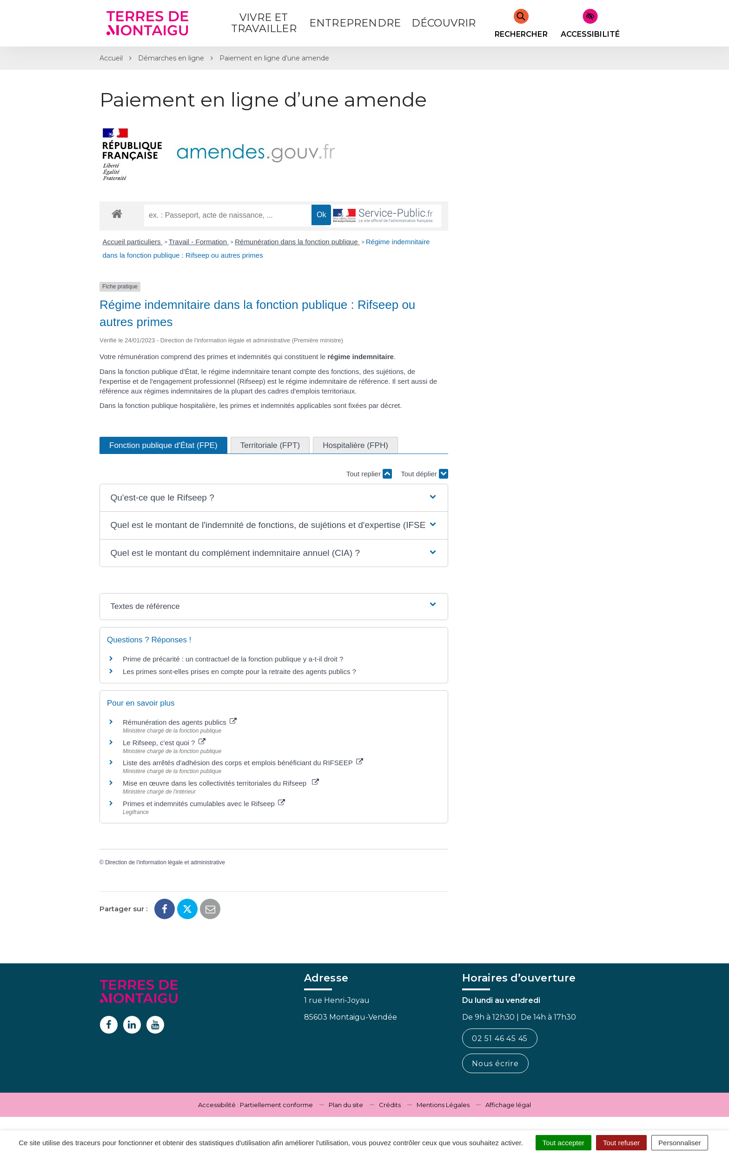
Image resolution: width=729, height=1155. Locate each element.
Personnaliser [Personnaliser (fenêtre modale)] (679, 1143)
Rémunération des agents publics (180, 722)
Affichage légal (508, 1104)
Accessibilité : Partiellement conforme (255, 1104)
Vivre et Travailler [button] (264, 23)
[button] (273, 498)
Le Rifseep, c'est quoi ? (164, 743)
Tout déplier (424, 474)
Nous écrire (495, 1063)
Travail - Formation (199, 242)
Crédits (390, 1104)
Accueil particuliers (133, 242)
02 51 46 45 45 (500, 1038)
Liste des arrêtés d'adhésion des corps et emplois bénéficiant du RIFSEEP (243, 763)
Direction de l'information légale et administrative (165, 862)
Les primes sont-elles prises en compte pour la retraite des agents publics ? (239, 671)
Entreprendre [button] (355, 23)
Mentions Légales (443, 1104)
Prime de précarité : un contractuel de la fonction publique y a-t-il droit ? (233, 659)
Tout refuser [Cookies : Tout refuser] (621, 1143)
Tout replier (369, 474)
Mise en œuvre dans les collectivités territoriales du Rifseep (221, 783)
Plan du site (346, 1104)
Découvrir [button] (443, 23)
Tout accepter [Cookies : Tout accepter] (563, 1143)
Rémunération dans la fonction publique (297, 242)
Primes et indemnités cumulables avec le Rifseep (204, 804)
